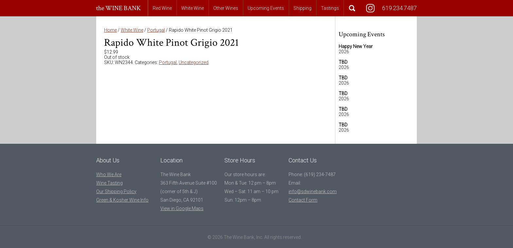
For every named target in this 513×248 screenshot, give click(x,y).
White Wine (192, 8)
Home (110, 30)
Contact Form (303, 200)
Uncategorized (193, 62)
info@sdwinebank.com (313, 191)
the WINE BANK (118, 8)
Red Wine (162, 8)
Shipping (302, 8)
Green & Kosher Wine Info (122, 200)
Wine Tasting (109, 183)
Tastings (330, 8)
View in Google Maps (181, 208)
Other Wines (225, 8)
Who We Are (108, 174)
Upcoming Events (266, 8)
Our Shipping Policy (116, 191)
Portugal (156, 30)
